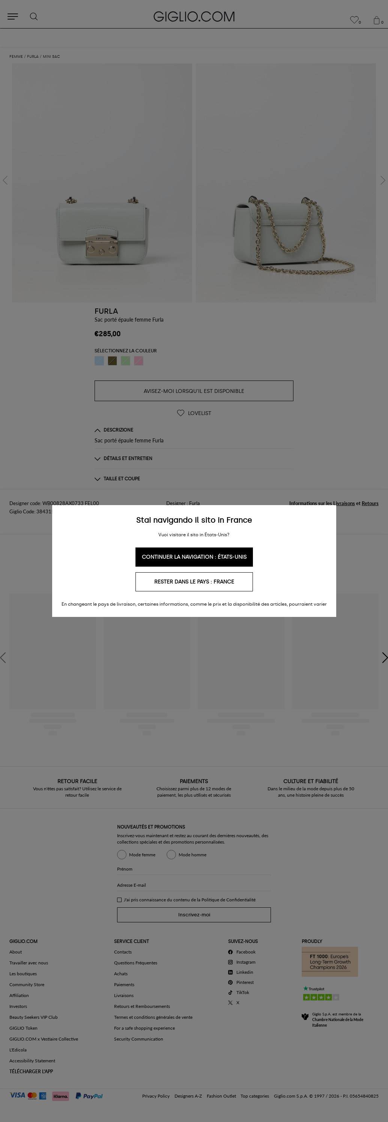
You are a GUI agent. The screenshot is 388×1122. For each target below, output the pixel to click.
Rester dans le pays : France (194, 582)
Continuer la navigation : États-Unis (194, 557)
